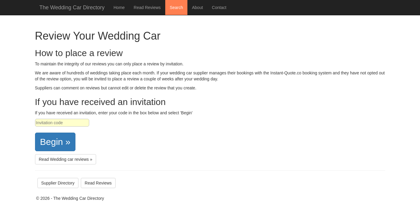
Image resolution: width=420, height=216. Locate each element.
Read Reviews (147, 7)
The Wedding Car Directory (72, 7)
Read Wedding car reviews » (66, 159)
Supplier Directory (58, 183)
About (197, 7)
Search (176, 7)
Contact (219, 7)
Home (119, 7)
